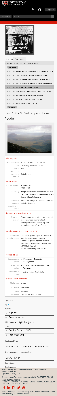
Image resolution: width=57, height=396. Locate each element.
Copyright (14, 381)
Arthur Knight (26, 185)
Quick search (20, 59)
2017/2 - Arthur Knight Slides (27, 63)
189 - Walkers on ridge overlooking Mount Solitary (31, 91)
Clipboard (33, 10)
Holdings (9, 59)
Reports (11, 312)
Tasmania (36, 265)
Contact (5, 381)
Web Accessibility (44, 381)
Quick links (39, 10)
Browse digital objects (19, 322)
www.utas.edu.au (9, 371)
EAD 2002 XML (14, 335)
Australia (26, 265)
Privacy (32, 381)
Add (9, 304)
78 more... (12, 107)
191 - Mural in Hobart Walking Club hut (27, 99)
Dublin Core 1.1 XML (18, 330)
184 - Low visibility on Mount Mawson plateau (30, 75)
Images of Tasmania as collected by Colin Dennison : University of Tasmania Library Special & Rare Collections (37, 194)
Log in (49, 10)
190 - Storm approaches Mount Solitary (27, 95)
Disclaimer (24, 381)
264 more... (12, 67)
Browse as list (14, 317)
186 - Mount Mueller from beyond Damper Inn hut (32, 79)
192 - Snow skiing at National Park (25, 103)
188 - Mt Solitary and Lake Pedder (25, 87)
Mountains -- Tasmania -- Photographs (28, 346)
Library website (40, 369)
